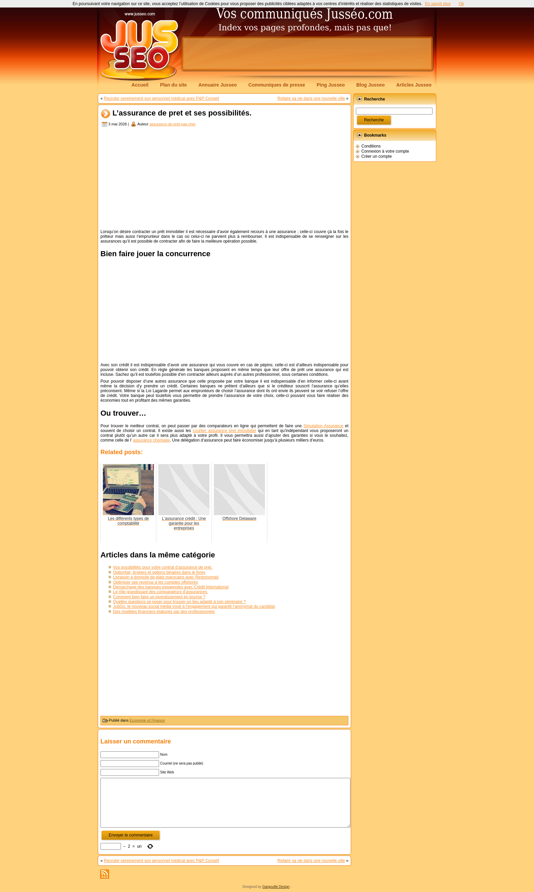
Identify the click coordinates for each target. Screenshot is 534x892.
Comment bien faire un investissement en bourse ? (159, 597)
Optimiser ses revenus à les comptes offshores (155, 582)
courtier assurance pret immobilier (224, 430)
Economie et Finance (147, 720)
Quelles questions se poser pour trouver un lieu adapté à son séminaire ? (179, 601)
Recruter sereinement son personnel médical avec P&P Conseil (161, 98)
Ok (461, 3)
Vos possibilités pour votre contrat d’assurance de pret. (163, 567)
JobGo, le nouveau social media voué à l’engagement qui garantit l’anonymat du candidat (194, 606)
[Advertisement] (307, 53)
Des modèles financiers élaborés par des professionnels (164, 611)
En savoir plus (438, 3)
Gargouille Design (275, 887)
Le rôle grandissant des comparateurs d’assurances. (160, 591)
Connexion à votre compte (385, 151)
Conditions (371, 146)
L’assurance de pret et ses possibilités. (181, 113)
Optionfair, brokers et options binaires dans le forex (159, 572)
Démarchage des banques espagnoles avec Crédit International (171, 587)
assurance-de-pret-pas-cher (173, 124)
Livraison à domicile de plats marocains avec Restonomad (166, 577)
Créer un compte (376, 156)
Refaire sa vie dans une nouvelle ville (311, 98)
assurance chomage (151, 440)
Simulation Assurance (323, 426)
